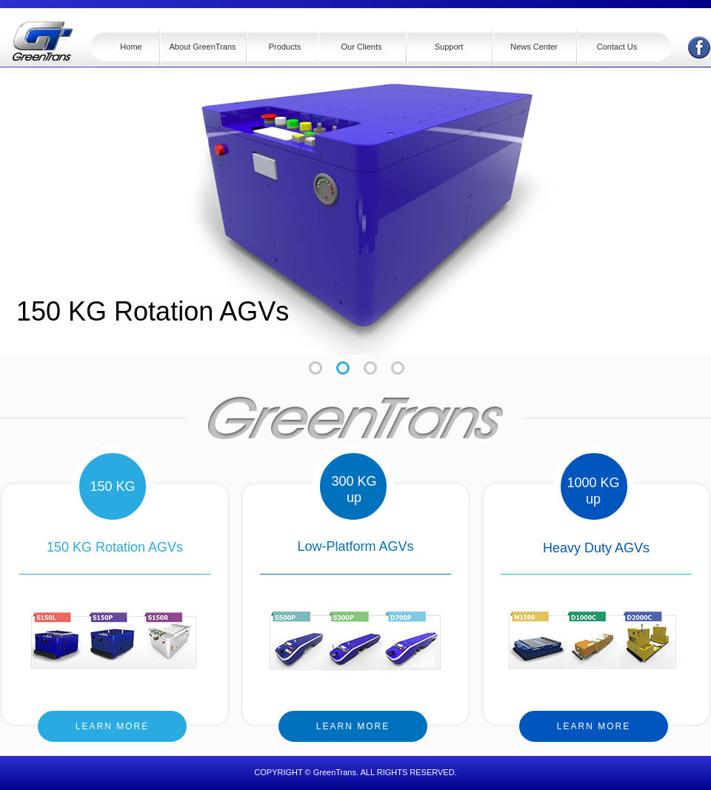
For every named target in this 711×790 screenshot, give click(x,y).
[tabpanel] (355, 206)
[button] (282, 48)
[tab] (343, 368)
